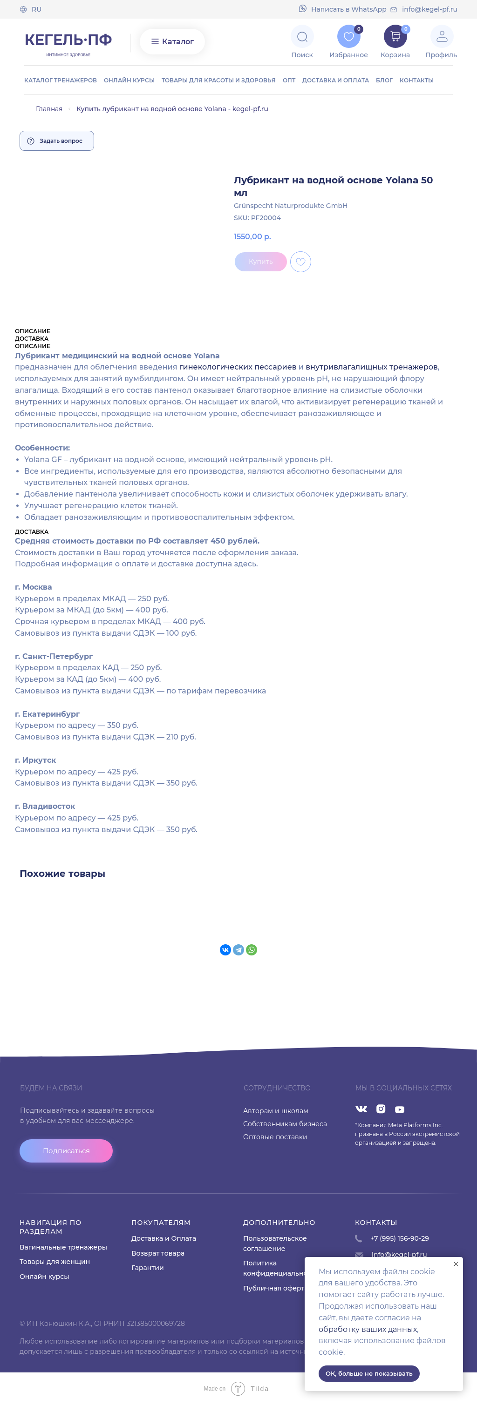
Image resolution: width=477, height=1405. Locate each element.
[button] (66, 1151)
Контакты (417, 80)
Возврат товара (157, 1253)
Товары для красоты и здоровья (219, 80)
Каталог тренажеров (60, 80)
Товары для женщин (55, 1261)
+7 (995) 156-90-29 (399, 1238)
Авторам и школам (275, 1111)
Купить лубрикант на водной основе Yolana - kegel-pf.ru (172, 109)
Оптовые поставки (275, 1137)
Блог (384, 80)
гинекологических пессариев (238, 367)
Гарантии (147, 1268)
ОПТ (289, 80)
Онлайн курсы (129, 80)
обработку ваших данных (368, 1329)
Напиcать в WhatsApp (349, 9)
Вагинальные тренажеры (63, 1247)
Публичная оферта (275, 1288)
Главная (49, 109)
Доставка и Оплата (163, 1238)
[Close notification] (456, 1264)
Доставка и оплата (335, 80)
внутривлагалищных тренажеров (372, 367)
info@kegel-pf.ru (429, 9)
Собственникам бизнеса (285, 1124)
